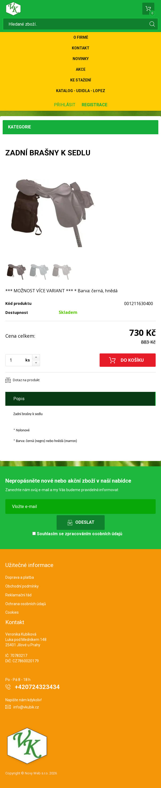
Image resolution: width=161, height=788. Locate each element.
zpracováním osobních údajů (93, 533)
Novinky (81, 59)
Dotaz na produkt (26, 380)
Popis (19, 398)
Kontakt (80, 48)
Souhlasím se (77, 533)
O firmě (80, 37)
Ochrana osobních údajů (25, 604)
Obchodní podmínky (22, 586)
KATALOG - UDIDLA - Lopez (80, 91)
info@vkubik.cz (26, 707)
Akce (80, 69)
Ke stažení (80, 80)
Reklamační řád (18, 595)
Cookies (12, 612)
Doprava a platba (19, 577)
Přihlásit (64, 104)
